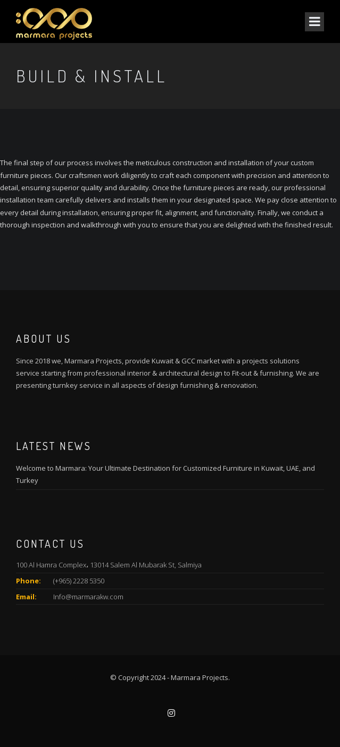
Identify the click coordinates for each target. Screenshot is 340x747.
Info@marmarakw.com (88, 596)
